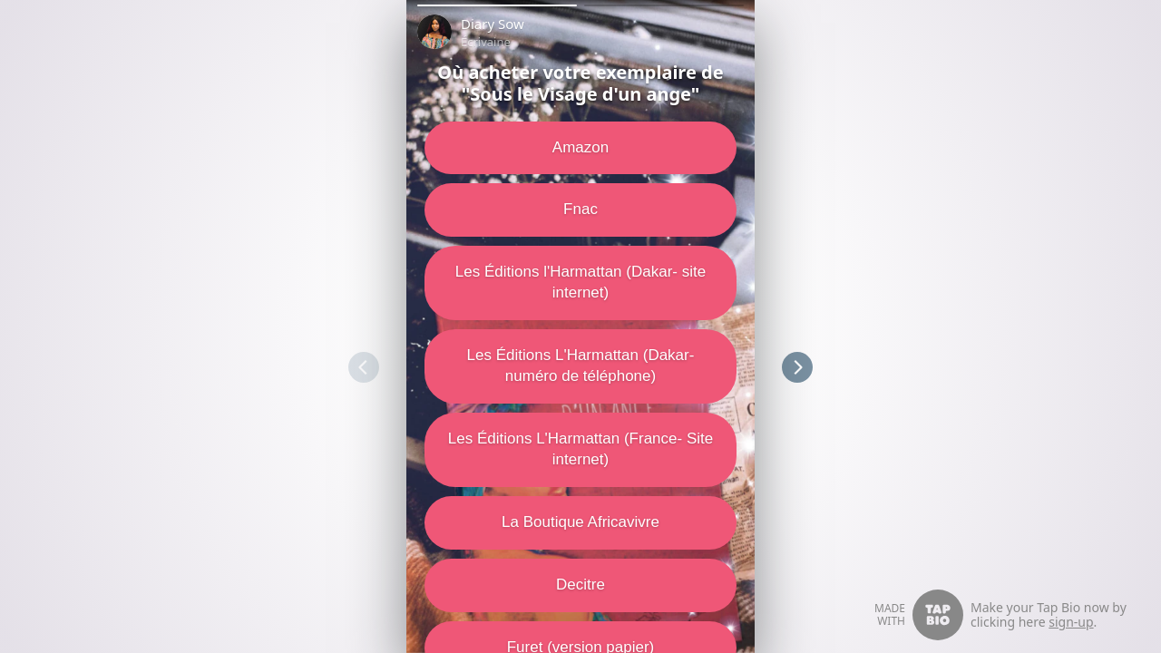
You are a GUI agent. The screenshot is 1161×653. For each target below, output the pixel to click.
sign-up (1071, 621)
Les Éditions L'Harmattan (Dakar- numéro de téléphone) (581, 365)
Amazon (580, 147)
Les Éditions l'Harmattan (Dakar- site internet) (580, 282)
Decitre (580, 584)
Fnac (580, 209)
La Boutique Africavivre (580, 522)
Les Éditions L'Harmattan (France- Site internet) (580, 449)
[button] (497, 5)
